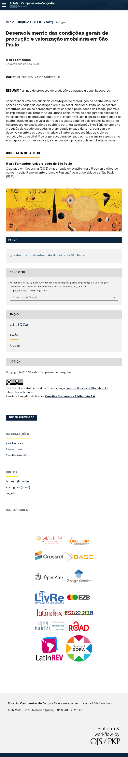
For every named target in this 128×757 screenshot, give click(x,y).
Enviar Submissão (21, 417)
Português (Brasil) (18, 487)
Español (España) (17, 481)
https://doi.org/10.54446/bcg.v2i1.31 (36, 77)
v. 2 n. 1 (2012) (43, 22)
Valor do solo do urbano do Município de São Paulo (49, 255)
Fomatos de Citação (25, 297)
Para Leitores (14, 443)
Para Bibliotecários (18, 455)
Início (10, 22)
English (10, 493)
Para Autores (14, 449)
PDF (14, 240)
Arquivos (24, 22)
